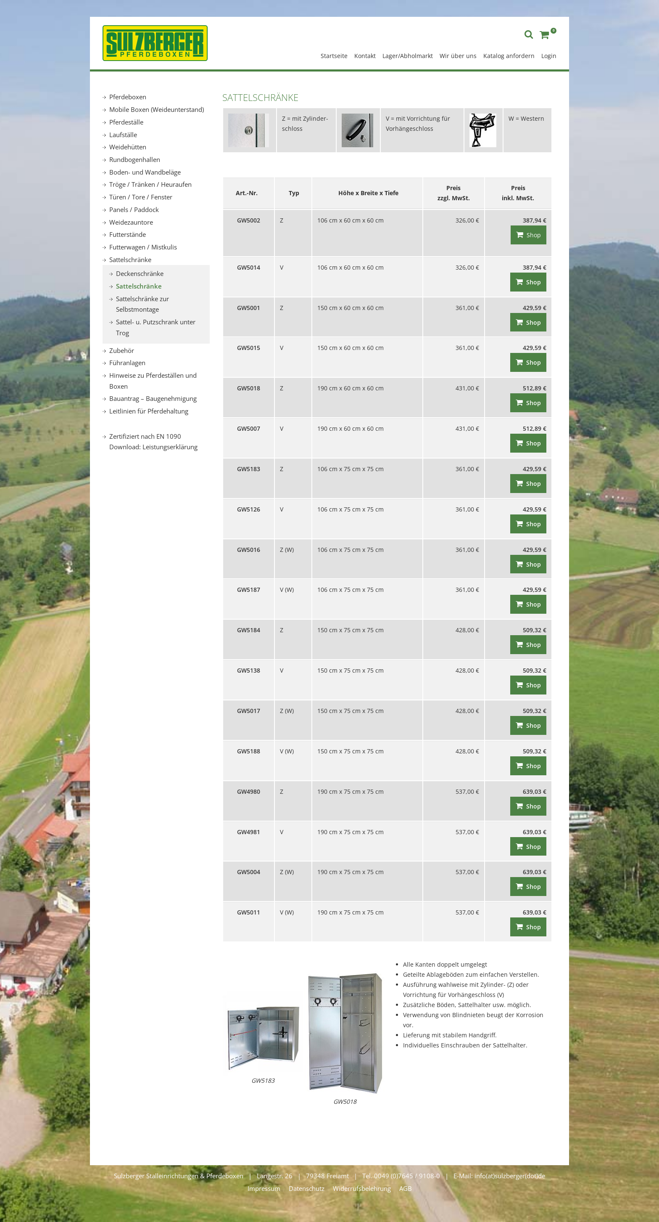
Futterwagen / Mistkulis (143, 247)
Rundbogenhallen (134, 159)
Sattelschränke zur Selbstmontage (142, 304)
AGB (405, 1188)
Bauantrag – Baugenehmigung (153, 398)
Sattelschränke (130, 259)
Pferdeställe (126, 122)
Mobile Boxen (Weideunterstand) (156, 109)
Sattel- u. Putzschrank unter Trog (155, 327)
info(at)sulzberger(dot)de (509, 1176)
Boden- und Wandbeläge (145, 172)
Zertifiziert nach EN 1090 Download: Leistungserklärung (153, 441)
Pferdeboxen (127, 97)
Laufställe (123, 134)
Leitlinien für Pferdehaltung (148, 411)
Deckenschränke (139, 273)
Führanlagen (127, 362)
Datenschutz (306, 1188)
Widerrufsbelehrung (362, 1188)
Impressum (264, 1188)
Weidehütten (127, 147)
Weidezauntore (131, 222)
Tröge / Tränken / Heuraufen (150, 184)
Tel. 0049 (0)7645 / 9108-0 (401, 1176)
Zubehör (121, 350)
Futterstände (127, 234)
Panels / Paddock (134, 209)
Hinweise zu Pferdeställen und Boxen (153, 380)
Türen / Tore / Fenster (140, 197)
